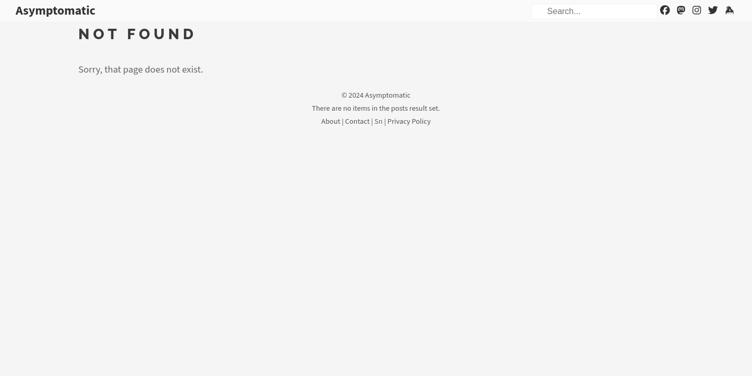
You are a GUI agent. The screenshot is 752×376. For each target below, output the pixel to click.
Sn (378, 121)
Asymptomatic (56, 11)
